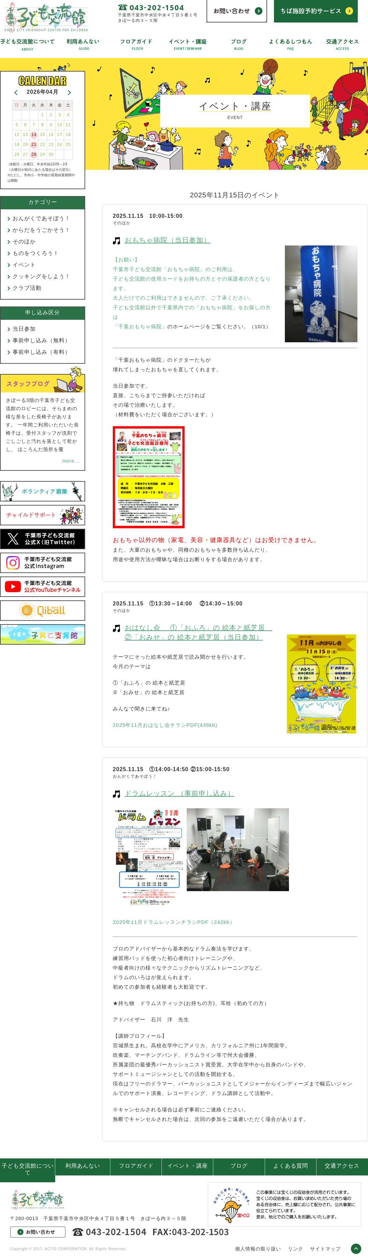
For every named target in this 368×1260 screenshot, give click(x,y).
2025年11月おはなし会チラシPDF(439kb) (165, 725)
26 (16, 154)
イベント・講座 (187, 1166)
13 (25, 134)
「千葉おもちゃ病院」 (140, 326)
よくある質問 (290, 1166)
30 (50, 154)
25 (68, 144)
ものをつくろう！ (36, 253)
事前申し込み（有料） (42, 352)
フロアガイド (136, 1166)
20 (25, 144)
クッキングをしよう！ (42, 276)
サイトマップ (325, 1248)
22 (42, 144)
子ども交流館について (28, 1169)
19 (16, 144)
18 (68, 134)
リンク (295, 1248)
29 (42, 154)
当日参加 (24, 329)
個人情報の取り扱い (258, 1248)
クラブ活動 (27, 288)
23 (50, 144)
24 (59, 144)
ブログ (239, 1166)
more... (70, 461)
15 (42, 134)
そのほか (24, 241)
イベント (24, 265)
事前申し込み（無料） (42, 340)
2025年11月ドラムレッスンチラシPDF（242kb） (174, 922)
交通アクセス (342, 1166)
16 (50, 134)
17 (59, 134)
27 (25, 154)
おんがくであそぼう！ (42, 218)
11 (68, 124)
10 (59, 124)
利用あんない (82, 1166)
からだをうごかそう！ (42, 230)
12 (16, 134)
